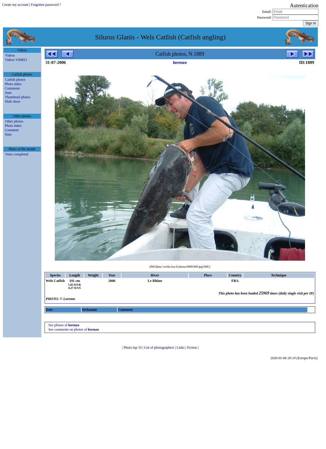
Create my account (15, 5)
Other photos (14, 121)
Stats (8, 93)
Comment (12, 130)
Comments (12, 88)
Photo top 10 (133, 347)
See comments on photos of (73, 329)
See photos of (63, 325)
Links (181, 347)
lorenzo (180, 62)
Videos (10, 55)
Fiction (192, 347)
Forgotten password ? (46, 5)
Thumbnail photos (18, 97)
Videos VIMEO (16, 60)
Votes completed (16, 154)
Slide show (12, 101)
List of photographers (159, 347)
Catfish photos (15, 80)
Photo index (13, 84)
